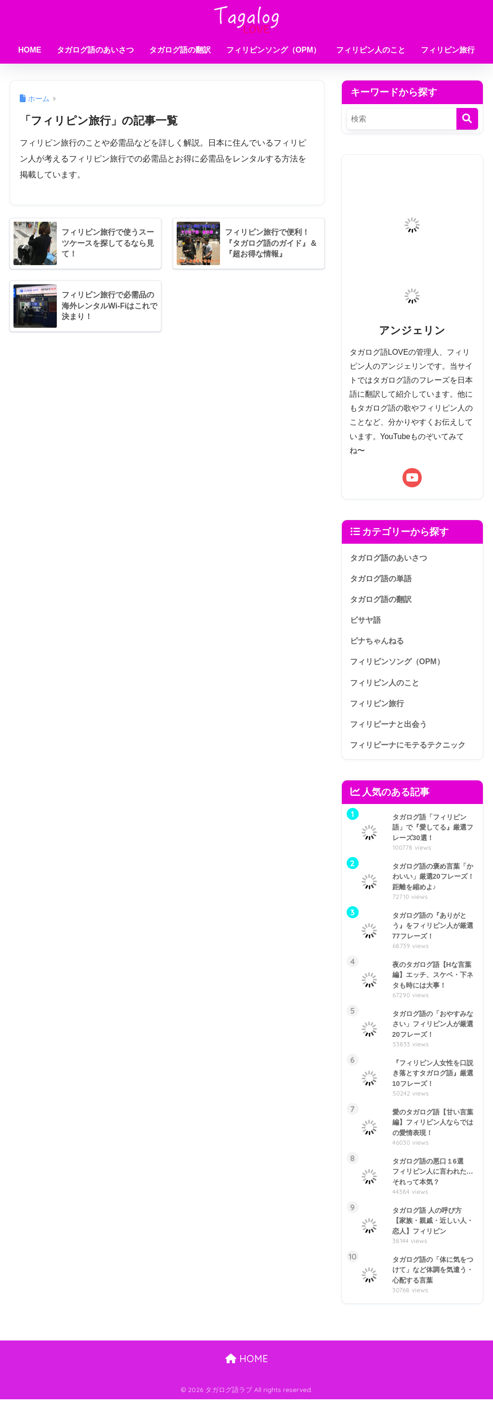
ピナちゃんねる (378, 643)
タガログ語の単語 (382, 579)
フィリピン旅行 (448, 50)
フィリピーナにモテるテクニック (411, 751)
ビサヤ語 (366, 622)
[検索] (467, 119)
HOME (29, 50)
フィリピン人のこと (370, 50)
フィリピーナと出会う (391, 730)
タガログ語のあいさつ (95, 50)
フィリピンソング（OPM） (273, 50)
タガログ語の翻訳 (180, 50)
